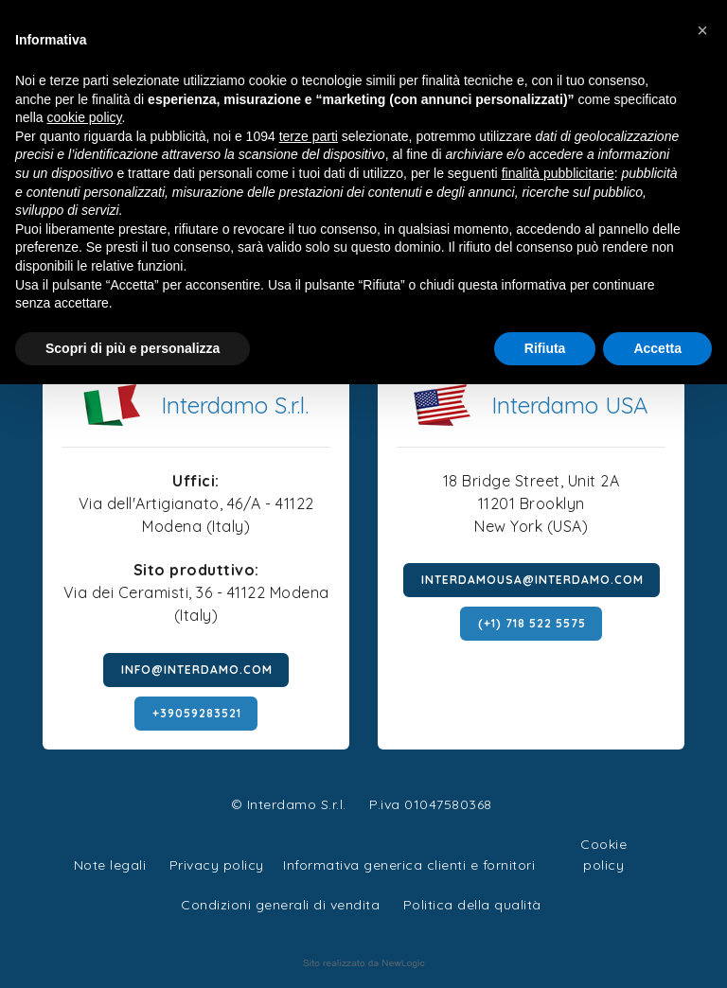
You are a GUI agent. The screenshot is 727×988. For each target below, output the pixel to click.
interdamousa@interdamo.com (532, 580)
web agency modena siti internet (364, 963)
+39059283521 (196, 713)
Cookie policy (603, 842)
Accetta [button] (657, 348)
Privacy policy (216, 862)
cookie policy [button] (83, 117)
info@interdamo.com (197, 669)
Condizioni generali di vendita (280, 904)
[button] (702, 30)
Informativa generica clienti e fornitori (409, 864)
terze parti (308, 136)
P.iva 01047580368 (430, 804)
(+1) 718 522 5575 (532, 623)
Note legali (110, 864)
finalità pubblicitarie (558, 173)
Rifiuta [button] (545, 348)
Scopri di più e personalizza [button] (132, 348)
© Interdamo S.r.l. (288, 804)
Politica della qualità (472, 904)
